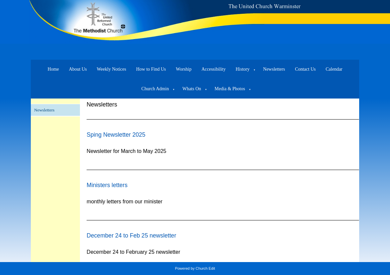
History (243, 69)
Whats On (191, 88)
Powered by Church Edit (195, 268)
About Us (78, 69)
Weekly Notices (111, 69)
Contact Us (305, 69)
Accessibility (213, 69)
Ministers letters (107, 185)
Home (53, 69)
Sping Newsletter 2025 (116, 134)
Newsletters (274, 69)
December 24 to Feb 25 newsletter (131, 235)
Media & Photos (230, 88)
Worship (183, 69)
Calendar (334, 69)
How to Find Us (151, 69)
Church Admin (155, 88)
